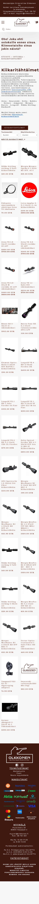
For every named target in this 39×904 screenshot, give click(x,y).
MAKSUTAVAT (20, 779)
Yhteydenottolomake (13, 11)
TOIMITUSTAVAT (19, 768)
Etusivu (5, 57)
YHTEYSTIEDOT (19, 858)
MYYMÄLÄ (19, 825)
